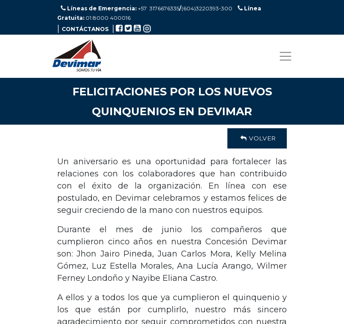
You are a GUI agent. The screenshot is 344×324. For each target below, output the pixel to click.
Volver (257, 138)
